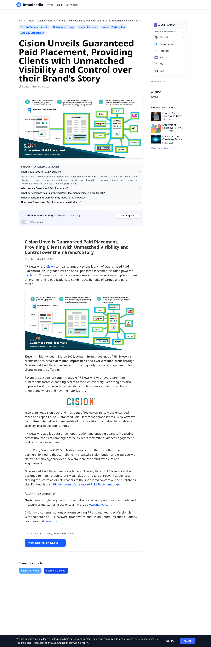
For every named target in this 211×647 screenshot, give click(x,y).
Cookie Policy (80, 642)
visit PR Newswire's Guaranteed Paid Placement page (83, 486)
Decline (170, 640)
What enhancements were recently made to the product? (81, 197)
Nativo (33, 277)
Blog (59, 4)
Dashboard (71, 4)
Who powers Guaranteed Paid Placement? (81, 188)
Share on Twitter (30, 570)
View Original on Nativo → (45, 544)
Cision (50, 268)
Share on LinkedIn (56, 570)
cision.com (52, 523)
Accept (187, 640)
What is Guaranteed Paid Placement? (81, 172)
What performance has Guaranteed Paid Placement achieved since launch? (81, 193)
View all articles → (161, 148)
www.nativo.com (100, 506)
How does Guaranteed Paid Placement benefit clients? (81, 202)
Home (50, 4)
